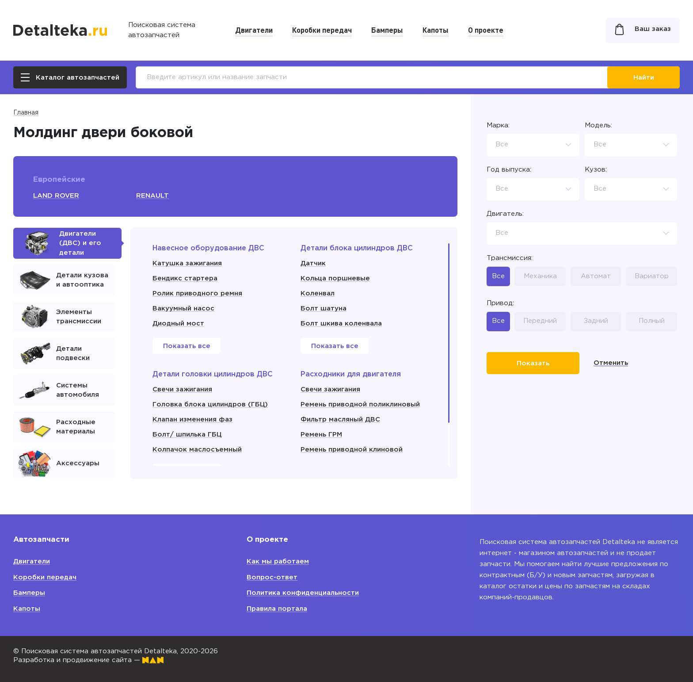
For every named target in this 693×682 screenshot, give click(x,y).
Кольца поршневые (335, 278)
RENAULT (152, 196)
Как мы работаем (278, 561)
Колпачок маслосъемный (197, 449)
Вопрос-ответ (272, 577)
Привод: (500, 303)
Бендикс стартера (184, 278)
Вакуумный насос (183, 308)
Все (498, 276)
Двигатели (254, 29)
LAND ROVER (56, 196)
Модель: (598, 125)
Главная (25, 112)
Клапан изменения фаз (192, 419)
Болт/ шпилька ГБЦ (186, 434)
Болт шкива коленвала (341, 323)
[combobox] (533, 145)
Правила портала (277, 609)
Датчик (313, 263)
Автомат (596, 276)
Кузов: (596, 169)
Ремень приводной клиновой (352, 449)
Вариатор (652, 276)
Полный (652, 321)
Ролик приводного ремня (197, 293)
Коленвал (318, 293)
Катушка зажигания (187, 263)
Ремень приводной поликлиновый (360, 404)
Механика (540, 276)
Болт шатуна (323, 308)
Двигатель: (505, 214)
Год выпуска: (509, 169)
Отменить (611, 363)
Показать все (186, 346)
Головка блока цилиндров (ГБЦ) (210, 404)
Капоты (436, 29)
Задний (596, 321)
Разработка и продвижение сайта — (88, 660)
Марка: (498, 125)
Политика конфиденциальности (303, 593)
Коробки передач (322, 29)
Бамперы (387, 29)
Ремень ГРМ (321, 434)
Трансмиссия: (510, 258)
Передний (540, 321)
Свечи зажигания (182, 389)
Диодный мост (178, 323)
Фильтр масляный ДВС (340, 419)
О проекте (485, 29)
